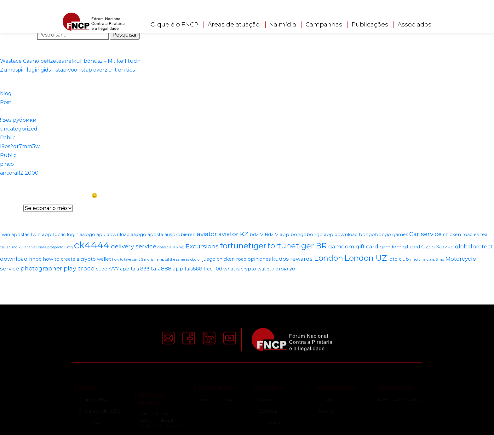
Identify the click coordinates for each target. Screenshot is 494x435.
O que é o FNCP (174, 24)
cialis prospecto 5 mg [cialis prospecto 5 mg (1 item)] (55, 247)
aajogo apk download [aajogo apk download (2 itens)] (104, 234)
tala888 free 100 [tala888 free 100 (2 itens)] (203, 269)
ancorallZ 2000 (19, 173)
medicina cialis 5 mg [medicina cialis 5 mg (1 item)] (427, 260)
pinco (7, 164)
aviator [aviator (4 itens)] (207, 234)
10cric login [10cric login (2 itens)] (65, 234)
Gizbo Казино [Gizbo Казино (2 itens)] (437, 247)
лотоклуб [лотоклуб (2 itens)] (284, 269)
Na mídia (282, 24)
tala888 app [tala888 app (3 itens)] (167, 268)
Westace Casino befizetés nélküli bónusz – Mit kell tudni (70, 61)
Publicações (370, 24)
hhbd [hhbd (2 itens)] (35, 259)
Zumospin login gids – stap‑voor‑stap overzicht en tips (67, 70)
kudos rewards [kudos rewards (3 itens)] (292, 259)
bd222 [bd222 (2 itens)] (256, 234)
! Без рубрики (18, 120)
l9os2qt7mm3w (20, 146)
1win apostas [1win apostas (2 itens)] (14, 234)
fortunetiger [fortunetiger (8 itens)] (243, 245)
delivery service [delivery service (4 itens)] (133, 246)
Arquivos (11, 208)
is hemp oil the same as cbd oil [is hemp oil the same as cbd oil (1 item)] (176, 260)
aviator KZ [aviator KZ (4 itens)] (233, 234)
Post (5, 102)
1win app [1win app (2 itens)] (41, 234)
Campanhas (324, 24)
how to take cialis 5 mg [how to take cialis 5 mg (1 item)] (131, 260)
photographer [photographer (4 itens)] (41, 268)
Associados (414, 24)
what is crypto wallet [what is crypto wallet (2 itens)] (247, 269)
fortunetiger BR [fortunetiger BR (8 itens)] (297, 245)
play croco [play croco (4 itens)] (79, 268)
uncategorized (18, 129)
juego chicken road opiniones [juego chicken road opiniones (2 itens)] (237, 259)
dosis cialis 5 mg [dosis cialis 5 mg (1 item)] (171, 247)
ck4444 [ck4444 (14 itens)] (92, 245)
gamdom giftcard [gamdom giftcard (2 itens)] (400, 247)
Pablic (7, 138)
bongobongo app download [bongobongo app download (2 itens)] (324, 234)
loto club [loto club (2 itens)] (398, 259)
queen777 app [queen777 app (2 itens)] (112, 269)
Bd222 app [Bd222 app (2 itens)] (277, 234)
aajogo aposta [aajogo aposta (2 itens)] (147, 234)
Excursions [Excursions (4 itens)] (202, 246)
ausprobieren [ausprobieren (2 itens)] (180, 234)
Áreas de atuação (234, 24)
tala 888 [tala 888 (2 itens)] (140, 269)
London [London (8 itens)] (328, 258)
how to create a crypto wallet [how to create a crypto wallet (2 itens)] (77, 259)
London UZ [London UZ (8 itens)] (365, 258)
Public (8, 155)
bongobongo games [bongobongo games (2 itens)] (383, 234)
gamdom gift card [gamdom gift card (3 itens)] (353, 246)
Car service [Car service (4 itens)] (425, 234)
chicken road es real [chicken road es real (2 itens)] (466, 234)
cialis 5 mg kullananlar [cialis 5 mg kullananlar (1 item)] (18, 247)
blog (6, 93)
